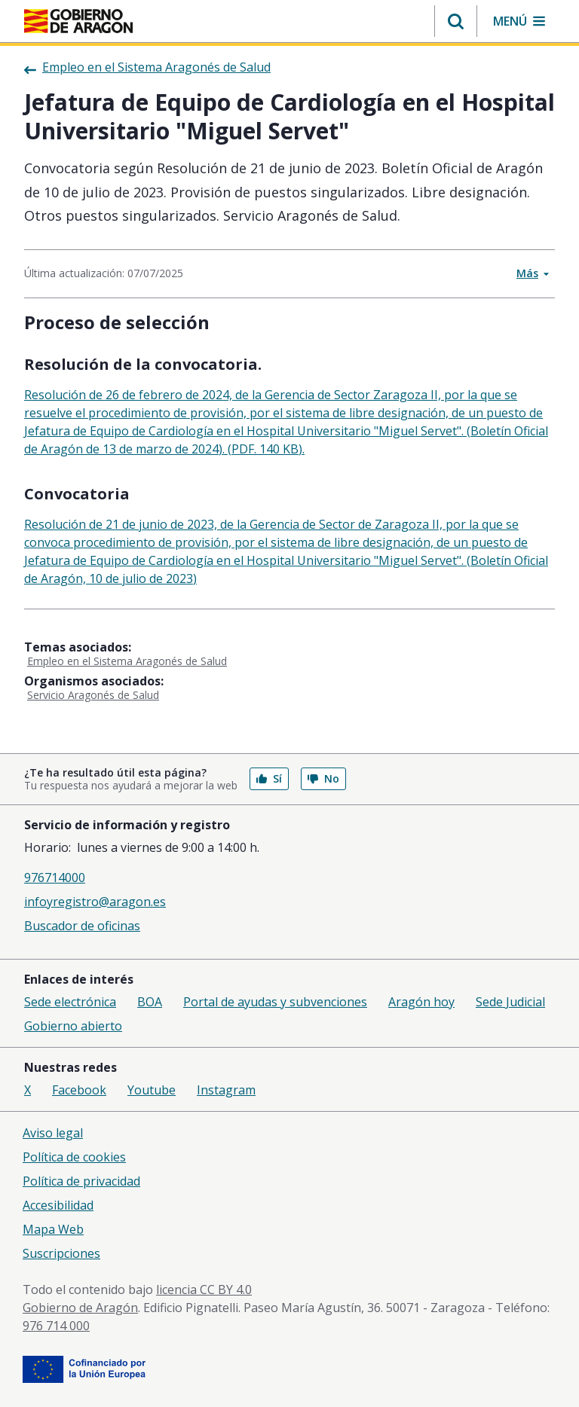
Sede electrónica (70, 1001)
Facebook (79, 1090)
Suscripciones (61, 1253)
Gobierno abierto (73, 1026)
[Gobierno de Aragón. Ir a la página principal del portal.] (78, 21)
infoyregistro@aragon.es (95, 901)
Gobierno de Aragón (80, 1307)
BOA (149, 1001)
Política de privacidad (81, 1181)
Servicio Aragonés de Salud (93, 695)
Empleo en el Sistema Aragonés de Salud (127, 661)
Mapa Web (53, 1229)
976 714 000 (56, 1325)
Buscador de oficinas (82, 925)
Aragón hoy (421, 1001)
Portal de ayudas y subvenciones (275, 1001)
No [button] (323, 778)
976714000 (54, 877)
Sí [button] (269, 778)
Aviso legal (53, 1133)
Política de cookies (74, 1157)
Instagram (226, 1090)
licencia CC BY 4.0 (204, 1289)
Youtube (151, 1090)
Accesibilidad (58, 1205)
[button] (455, 21)
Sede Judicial (510, 1001)
